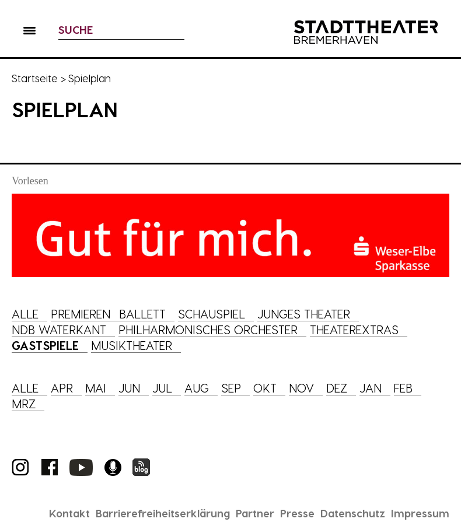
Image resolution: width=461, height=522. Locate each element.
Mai (95, 388)
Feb (403, 388)
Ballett (142, 314)
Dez (336, 388)
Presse (297, 513)
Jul (162, 388)
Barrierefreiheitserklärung (163, 513)
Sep (231, 388)
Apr (62, 388)
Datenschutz (352, 513)
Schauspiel (211, 314)
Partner (255, 513)
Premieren (80, 314)
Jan (370, 388)
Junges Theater (303, 314)
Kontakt (69, 513)
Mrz (24, 404)
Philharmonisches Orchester (208, 330)
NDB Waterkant (59, 330)
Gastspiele (45, 345)
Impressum (420, 513)
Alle (25, 314)
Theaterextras (354, 330)
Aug (196, 388)
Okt (265, 388)
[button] (29, 32)
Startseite (35, 78)
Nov (301, 388)
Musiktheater (131, 345)
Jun (129, 388)
